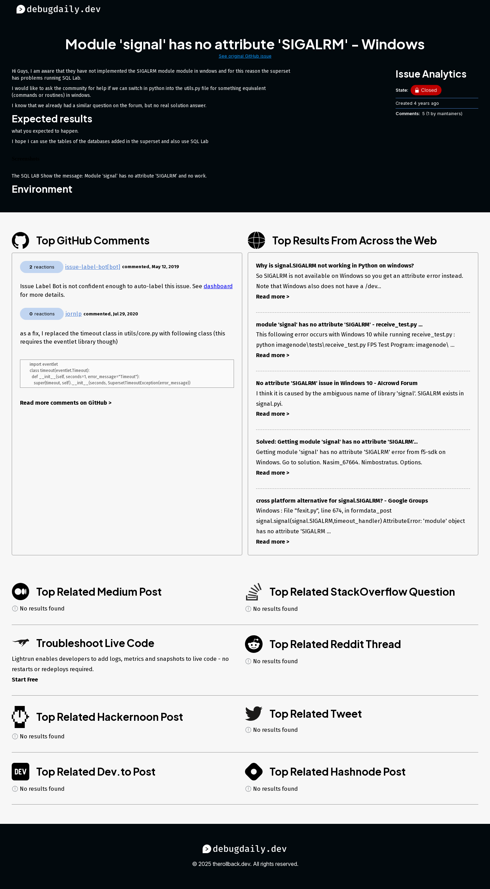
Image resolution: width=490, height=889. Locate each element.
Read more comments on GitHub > (66, 404)
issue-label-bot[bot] (92, 266)
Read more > (272, 296)
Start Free (25, 679)
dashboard (218, 286)
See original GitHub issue (245, 56)
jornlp (73, 313)
